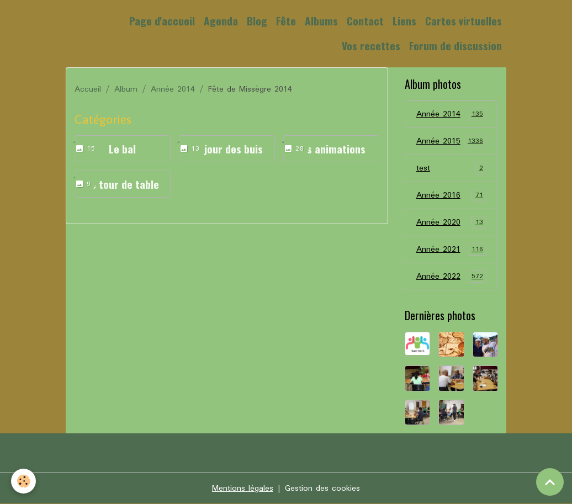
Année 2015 (451, 141)
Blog (257, 21)
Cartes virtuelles (463, 21)
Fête (286, 21)
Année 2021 (451, 249)
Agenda (221, 21)
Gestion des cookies (322, 488)
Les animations (331, 149)
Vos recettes (371, 46)
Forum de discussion (455, 46)
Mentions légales (242, 488)
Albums (321, 21)
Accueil (88, 89)
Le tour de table (122, 184)
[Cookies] (23, 481)
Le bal (122, 149)
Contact (365, 21)
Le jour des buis (227, 149)
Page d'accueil (162, 21)
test (451, 168)
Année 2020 (451, 222)
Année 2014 (173, 89)
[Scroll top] (550, 482)
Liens (404, 21)
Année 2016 (451, 195)
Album (125, 89)
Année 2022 (451, 276)
